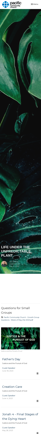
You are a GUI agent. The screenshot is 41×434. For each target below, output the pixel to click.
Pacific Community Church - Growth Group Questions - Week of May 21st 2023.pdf (20, 318)
